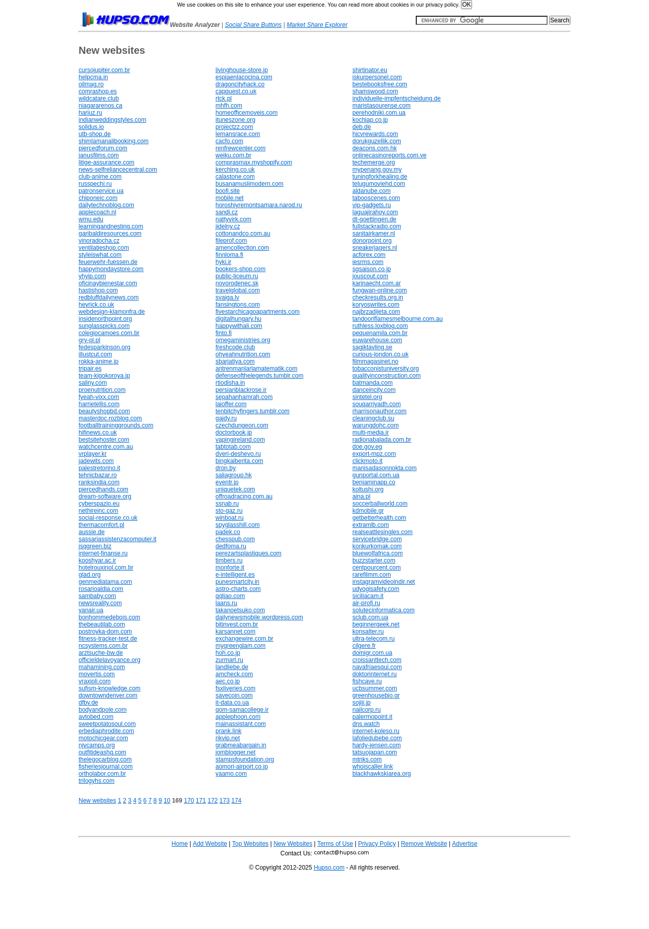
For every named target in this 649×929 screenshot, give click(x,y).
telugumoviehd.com (378, 183)
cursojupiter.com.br (104, 70)
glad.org (89, 574)
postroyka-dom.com (105, 631)
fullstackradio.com (376, 226)
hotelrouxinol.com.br (106, 567)
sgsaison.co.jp (371, 269)
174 (236, 800)
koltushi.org (367, 489)
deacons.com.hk (374, 148)
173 (225, 800)
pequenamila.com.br (380, 333)
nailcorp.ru (366, 709)
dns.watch (366, 723)
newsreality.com (100, 603)
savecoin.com (234, 695)
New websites (97, 800)
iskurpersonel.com (377, 77)
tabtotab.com (232, 446)
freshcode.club (235, 347)
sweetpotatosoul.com (107, 723)
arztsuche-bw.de (101, 652)
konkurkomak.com (377, 546)
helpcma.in (93, 77)
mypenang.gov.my (377, 169)
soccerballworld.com (380, 503)
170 (189, 800)
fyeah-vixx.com (99, 397)
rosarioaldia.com (101, 588)
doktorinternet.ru (374, 674)
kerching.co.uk (235, 169)
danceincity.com (373, 389)
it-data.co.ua (232, 702)
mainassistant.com (240, 723)
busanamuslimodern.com (249, 183)
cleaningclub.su (373, 418)
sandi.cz (226, 212)
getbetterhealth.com (379, 517)
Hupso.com (329, 867)
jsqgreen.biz (95, 546)
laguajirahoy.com (375, 212)
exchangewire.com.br (244, 638)
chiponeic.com (98, 198)
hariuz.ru (90, 112)
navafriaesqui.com (377, 667)
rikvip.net (227, 738)
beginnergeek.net (376, 624)
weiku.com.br (233, 155)
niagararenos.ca (100, 105)
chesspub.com (235, 539)
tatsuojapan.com (374, 752)
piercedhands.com (103, 489)
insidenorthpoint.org (105, 318)
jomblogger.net (235, 752)
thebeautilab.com (102, 624)
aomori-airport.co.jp (241, 766)
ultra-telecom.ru (373, 638)
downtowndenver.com (108, 695)
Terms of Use (335, 843)
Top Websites (250, 843)
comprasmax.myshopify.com (253, 162)
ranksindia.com (99, 482)
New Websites (292, 843)
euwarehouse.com (377, 340)
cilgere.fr (364, 645)
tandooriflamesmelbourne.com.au (397, 318)
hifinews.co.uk (98, 432)
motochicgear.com (103, 738)
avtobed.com (96, 716)
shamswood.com (375, 91)
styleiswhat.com (100, 254)
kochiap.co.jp (370, 119)
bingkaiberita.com (239, 461)
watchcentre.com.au (106, 446)
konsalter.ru (368, 631)
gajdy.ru (226, 418)
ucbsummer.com (374, 688)
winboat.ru (229, 517)
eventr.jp (226, 482)
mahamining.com (102, 667)
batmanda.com (372, 382)
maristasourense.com (381, 105)
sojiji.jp (361, 702)
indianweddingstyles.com (112, 119)
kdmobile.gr (368, 510)
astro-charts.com (238, 588)
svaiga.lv (227, 297)
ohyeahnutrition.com (242, 354)
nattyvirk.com (233, 219)
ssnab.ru (227, 503)
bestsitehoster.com (104, 439)
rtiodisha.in (230, 382)
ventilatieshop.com (104, 247)
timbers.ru (228, 560)
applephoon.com (238, 716)
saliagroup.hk (233, 475)
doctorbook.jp (233, 432)
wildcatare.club (99, 98)
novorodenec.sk (237, 283)
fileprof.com (231, 240)
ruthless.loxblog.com (380, 325)
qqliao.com (230, 596)
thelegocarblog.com (105, 759)
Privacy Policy (377, 843)
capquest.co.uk (236, 91)
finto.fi (223, 333)
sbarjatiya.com (235, 361)
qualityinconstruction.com (386, 375)
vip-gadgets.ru (371, 205)
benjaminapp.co (373, 482)
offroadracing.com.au (244, 496)
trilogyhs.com (97, 780)
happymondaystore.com (111, 269)
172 (212, 800)
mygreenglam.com (240, 645)
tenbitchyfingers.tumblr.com (252, 411)
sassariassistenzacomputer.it (117, 539)
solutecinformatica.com (383, 610)
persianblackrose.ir (241, 389)
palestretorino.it (99, 468)
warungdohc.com (375, 425)
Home (179, 843)
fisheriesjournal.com (106, 766)
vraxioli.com (95, 681)
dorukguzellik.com (376, 141)
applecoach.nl (97, 212)
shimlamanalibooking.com (114, 141)
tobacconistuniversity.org (385, 368)
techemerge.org (373, 162)
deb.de (361, 126)
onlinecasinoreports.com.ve (389, 155)
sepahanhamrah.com (244, 397)
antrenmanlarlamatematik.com (256, 368)
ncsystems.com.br (103, 645)
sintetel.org (367, 397)
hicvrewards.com (375, 134)
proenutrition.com (102, 389)
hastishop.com (98, 290)
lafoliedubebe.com (377, 738)
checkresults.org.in (377, 297)
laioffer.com (230, 404)
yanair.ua (91, 610)
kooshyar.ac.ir (97, 560)
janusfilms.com (99, 155)
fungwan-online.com (379, 290)
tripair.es (90, 368)
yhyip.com (92, 276)
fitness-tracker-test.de (108, 638)
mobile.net (229, 198)
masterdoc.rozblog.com (110, 418)
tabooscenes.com (376, 198)
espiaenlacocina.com (243, 77)
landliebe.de (231, 667)
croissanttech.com (377, 659)
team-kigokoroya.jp (104, 375)
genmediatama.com (105, 581)
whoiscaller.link (372, 766)
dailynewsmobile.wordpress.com (259, 617)
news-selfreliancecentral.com (118, 169)
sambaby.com (97, 596)
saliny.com (93, 382)
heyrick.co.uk (96, 304)
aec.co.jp (227, 681)
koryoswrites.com (376, 304)
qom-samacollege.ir (242, 709)
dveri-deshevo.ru (238, 453)
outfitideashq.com (102, 752)
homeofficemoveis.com (246, 112)
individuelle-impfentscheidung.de (396, 98)
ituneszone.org (235, 119)
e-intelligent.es (235, 574)
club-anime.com (100, 176)
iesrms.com (367, 262)
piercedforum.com (103, 148)
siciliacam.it (367, 596)
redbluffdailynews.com (109, 297)
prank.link (228, 731)
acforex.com (368, 254)
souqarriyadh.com (376, 404)
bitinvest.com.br (236, 624)
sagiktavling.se (372, 347)
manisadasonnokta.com (384, 468)
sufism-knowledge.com (109, 688)
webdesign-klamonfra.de (112, 311)
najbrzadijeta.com (376, 311)
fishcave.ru (367, 681)
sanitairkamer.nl (373, 233)
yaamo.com (231, 773)
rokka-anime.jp (99, 361)
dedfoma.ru (230, 546)
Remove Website (424, 843)
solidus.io (91, 126)
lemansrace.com (237, 134)
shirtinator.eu (369, 70)
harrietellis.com (99, 404)
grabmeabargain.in (240, 745)
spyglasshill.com (237, 524)
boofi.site (227, 190)
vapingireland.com (240, 439)
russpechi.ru (95, 183)
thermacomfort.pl (101, 524)
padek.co (227, 532)
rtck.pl (223, 98)
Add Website (210, 843)
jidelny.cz (227, 226)
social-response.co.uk (108, 517)
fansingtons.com (237, 304)
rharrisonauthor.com (379, 411)
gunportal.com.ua (376, 475)
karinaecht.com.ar (376, 283)
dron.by (225, 468)
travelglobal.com (237, 290)
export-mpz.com (374, 453)
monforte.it (229, 567)
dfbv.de (88, 702)
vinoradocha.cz (99, 240)
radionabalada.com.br (381, 439)
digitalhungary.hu (238, 318)
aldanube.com (371, 190)
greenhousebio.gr (376, 695)
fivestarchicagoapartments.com (257, 311)
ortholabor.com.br (102, 773)
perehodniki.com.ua (379, 112)
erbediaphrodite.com (106, 731)
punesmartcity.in (237, 581)
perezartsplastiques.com (248, 553)
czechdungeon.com (241, 425)
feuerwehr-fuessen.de (108, 262)
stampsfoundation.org (244, 759)
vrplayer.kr (92, 453)
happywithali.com (238, 325)
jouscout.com (370, 276)
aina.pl (361, 496)
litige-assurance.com (106, 162)
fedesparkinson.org (104, 347)
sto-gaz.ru (228, 510)
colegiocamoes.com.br (109, 333)
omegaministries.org (242, 340)
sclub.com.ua (370, 617)
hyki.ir (223, 262)
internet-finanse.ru (103, 553)
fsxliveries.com (235, 688)
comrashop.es (98, 91)
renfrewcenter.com (240, 148)
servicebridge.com (377, 539)
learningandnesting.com (111, 226)
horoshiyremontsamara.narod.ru (258, 205)
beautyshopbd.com (104, 411)
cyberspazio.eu (99, 503)
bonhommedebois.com (109, 617)
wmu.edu (91, 219)
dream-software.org (105, 496)
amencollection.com (242, 247)
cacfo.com (229, 141)
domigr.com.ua (372, 652)
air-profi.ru (366, 603)
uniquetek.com (235, 489)
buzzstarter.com (373, 560)
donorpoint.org (371, 240)
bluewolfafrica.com (377, 553)
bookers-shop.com (240, 269)
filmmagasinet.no (375, 361)
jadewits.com (96, 461)
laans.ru (226, 603)
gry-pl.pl (89, 340)
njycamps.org (97, 745)
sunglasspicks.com (104, 325)
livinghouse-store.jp (241, 70)
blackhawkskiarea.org (381, 773)
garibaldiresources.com (110, 233)
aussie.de (91, 532)
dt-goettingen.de (374, 219)
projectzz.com (234, 126)
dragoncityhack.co (240, 84)
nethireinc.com (98, 510)
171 (201, 800)
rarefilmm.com (371, 574)
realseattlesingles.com (382, 532)
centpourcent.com (376, 567)
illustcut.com (95, 354)
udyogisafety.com (376, 588)
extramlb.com (370, 524)
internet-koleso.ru (376, 731)
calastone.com (235, 176)
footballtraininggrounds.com (116, 425)
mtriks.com (367, 759)
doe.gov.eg (367, 446)
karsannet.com (235, 631)
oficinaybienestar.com (108, 283)
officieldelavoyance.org (109, 659)
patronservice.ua (101, 190)
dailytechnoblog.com (106, 205)
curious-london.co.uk (380, 354)
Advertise (465, 843)
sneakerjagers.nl (374, 247)
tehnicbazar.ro (98, 475)
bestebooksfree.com (379, 84)
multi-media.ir (370, 432)
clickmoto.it (367, 461)
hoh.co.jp (227, 652)
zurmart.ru (229, 659)
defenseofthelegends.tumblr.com (259, 375)
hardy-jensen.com (376, 745)
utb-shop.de (95, 134)
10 (167, 800)
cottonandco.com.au (242, 233)
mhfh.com (228, 105)
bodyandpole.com (103, 709)
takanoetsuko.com (240, 610)
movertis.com (97, 674)
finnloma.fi (229, 254)
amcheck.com (234, 674)
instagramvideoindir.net (383, 581)
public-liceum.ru (236, 276)
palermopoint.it (372, 716)
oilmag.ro (91, 84)
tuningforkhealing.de (379, 176)
